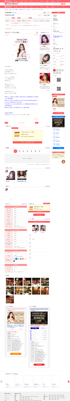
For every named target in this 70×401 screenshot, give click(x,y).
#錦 (10, 105)
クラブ (5, 396)
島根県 (23, 399)
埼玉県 (29, 396)
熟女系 (5, 400)
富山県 (52, 396)
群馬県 (26, 396)
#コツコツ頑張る (10, 102)
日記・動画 (18, 20)
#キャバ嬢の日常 (17, 103)
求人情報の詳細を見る (16, 353)
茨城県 (21, 396)
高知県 (58, 399)
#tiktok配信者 (29, 96)
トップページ (42, 2)
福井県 (58, 396)
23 (31, 151)
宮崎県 (34, 400)
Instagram (54, 70)
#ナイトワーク (11, 103)
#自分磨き (31, 100)
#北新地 (8, 105)
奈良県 (60, 397)
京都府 (52, 397)
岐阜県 (21, 397)
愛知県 (26, 397)
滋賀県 (50, 397)
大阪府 (55, 397)
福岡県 (21, 400)
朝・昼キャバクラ (7, 397)
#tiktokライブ (13, 96)
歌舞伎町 (16, 9)
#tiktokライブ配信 (19, 96)
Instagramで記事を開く (9, 112)
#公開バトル (24, 96)
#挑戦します (17, 100)
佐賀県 (23, 400)
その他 (64, 2)
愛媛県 (55, 399)
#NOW (30, 103)
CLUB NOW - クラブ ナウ (22, 9)
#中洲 (6, 105)
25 (39, 151)
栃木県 (23, 396)
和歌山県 (63, 397)
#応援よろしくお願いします (10, 100)
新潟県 (50, 396)
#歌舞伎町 (27, 103)
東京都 (10, 9)
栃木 (51, 2)
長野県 (63, 396)
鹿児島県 (37, 400)
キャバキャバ (6, 9)
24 (35, 151)
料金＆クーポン (24, 20)
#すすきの (36, 103)
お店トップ (7, 20)
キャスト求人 (41, 20)
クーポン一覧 (39, 214)
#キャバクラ (22, 103)
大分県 (31, 400)
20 (19, 151)
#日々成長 (27, 100)
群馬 (61, 2)
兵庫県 (58, 397)
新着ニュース (29, 9)
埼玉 (56, 2)
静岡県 (23, 397)
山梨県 (60, 396)
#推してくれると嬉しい (18, 102)
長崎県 (26, 400)
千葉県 (31, 396)
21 (23, 151)
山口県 (31, 399)
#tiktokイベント (7, 96)
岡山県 (26, 399)
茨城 (59, 2)
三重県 (29, 397)
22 (27, 151)
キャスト (13, 20)
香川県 (52, 399)
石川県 (55, 396)
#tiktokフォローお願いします (10, 107)
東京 (46, 2)
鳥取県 (21, 399)
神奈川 (54, 2)
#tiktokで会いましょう (19, 107)
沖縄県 (40, 400)
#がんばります (22, 100)
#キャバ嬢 (6, 103)
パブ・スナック (7, 399)
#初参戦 (11, 98)
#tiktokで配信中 (27, 107)
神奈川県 (37, 396)
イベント (36, 20)
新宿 (13, 9)
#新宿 (33, 103)
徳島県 (50, 399)
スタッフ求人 (47, 20)
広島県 (29, 399)
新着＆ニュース (30, 20)
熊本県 (29, 400)
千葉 (48, 2)
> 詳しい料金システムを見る (56, 51)
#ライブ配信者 (35, 96)
